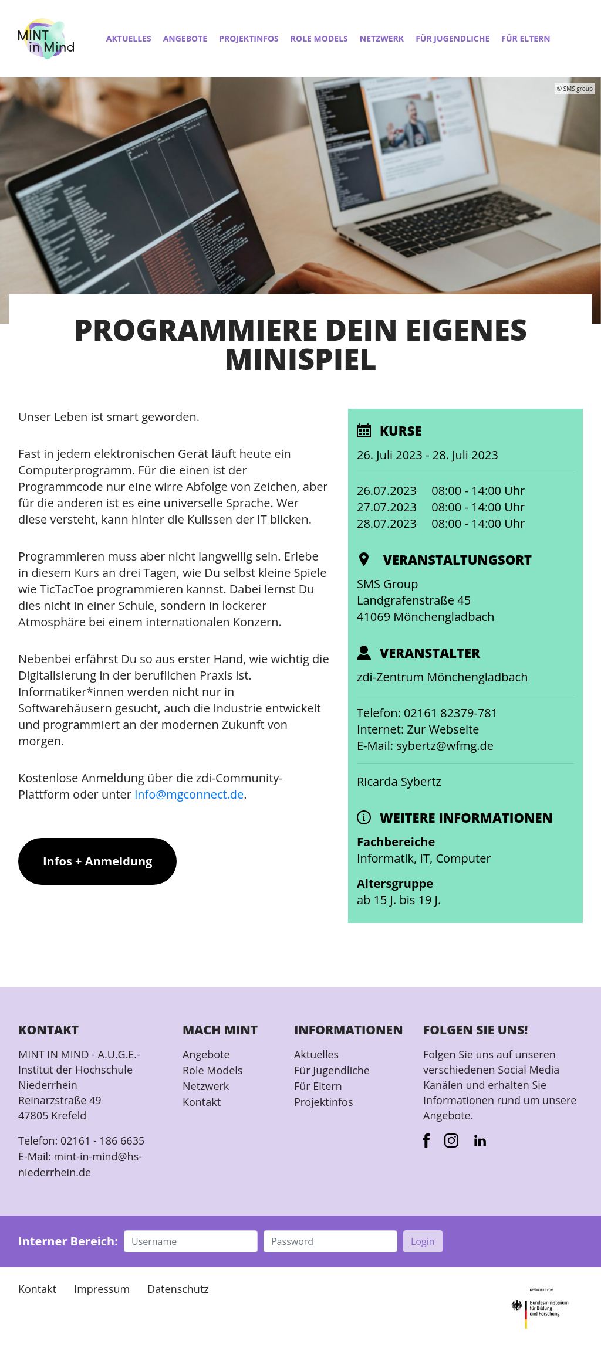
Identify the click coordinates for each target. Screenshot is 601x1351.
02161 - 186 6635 (102, 1140)
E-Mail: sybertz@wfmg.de (425, 745)
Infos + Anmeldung (97, 861)
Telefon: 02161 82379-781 (427, 713)
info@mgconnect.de (189, 794)
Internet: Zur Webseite (418, 729)
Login (423, 1239)
